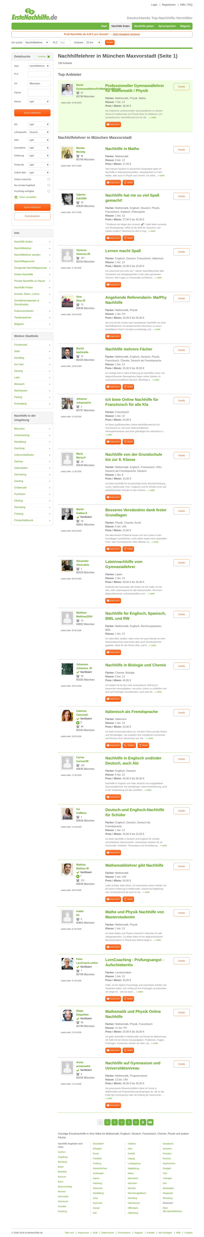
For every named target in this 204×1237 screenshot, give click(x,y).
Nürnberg (132, 1198)
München (19, 428)
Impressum (83, 1232)
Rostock (167, 1158)
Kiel (95, 1213)
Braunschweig (65, 1186)
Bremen (62, 1191)
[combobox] (39, 92)
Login (154, 4)
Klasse (17, 101)
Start (104, 26)
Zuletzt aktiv (20, 172)
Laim (17, 377)
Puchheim (20, 494)
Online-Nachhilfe (23, 274)
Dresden (62, 1206)
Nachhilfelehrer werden (27, 254)
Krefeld (131, 1153)
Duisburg (62, 1211)
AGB (95, 1232)
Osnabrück (168, 1143)
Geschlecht (19, 147)
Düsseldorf (98, 1143)
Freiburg (97, 1163)
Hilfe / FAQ (186, 4)
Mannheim (133, 1178)
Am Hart (19, 364)
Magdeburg (133, 1168)
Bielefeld (62, 1171)
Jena (95, 1198)
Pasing (18, 397)
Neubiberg (20, 441)
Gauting (18, 481)
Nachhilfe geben (144, 26)
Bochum (62, 1176)
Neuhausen (20, 390)
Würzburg (167, 1198)
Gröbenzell (20, 487)
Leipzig (131, 1158)
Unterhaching (21, 435)
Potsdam (167, 1153)
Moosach (19, 384)
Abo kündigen (165, 1232)
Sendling (19, 357)
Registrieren (169, 4)
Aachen (62, 1152)
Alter (16, 140)
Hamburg (97, 1183)
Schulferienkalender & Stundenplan (26, 302)
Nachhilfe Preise (23, 287)
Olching (18, 500)
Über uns (69, 1232)
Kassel (96, 1208)
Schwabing (20, 403)
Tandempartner (22, 317)
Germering (20, 474)
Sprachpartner (167, 26)
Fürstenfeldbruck (23, 520)
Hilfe (178, 1232)
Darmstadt (63, 1196)
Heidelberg (98, 1193)
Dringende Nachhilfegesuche (30, 267)
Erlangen (97, 1148)
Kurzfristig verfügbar (32, 191)
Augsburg (63, 1157)
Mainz (131, 1173)
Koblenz (132, 1143)
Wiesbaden (168, 1188)
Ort (15, 83)
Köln (130, 1148)
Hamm (96, 1178)
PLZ (55, 42)
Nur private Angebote (32, 185)
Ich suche (16, 42)
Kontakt (150, 1232)
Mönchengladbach (137, 1193)
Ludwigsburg (134, 1163)
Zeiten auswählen (25, 197)
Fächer (17, 92)
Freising (18, 513)
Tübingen (167, 1178)
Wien (165, 1208)
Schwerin (167, 1148)
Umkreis (78, 42)
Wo (16, 124)
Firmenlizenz (124, 1232)
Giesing (18, 371)
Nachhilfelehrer (22, 248)
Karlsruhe (97, 1203)
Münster (132, 1188)
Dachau (18, 461)
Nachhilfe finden (120, 26)
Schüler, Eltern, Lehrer (27, 294)
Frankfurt (97, 1158)
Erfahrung (19, 155)
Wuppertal (168, 1193)
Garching (19, 448)
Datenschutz (108, 1232)
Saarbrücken (169, 1163)
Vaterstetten (21, 468)
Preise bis (19, 164)
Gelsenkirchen (100, 1168)
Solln (17, 351)
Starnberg (19, 507)
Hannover (98, 1188)
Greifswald (98, 1173)
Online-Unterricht (32, 179)
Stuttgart (167, 1168)
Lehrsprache (20, 132)
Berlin (61, 1167)
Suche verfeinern (32, 113)
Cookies (188, 1232)
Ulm (165, 1183)
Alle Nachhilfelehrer (172, 1211)
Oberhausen (134, 1203)
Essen (96, 1153)
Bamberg (62, 1162)
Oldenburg (133, 1213)
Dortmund (63, 1201)
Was (16, 66)
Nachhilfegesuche (24, 261)
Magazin (185, 26)
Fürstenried (20, 344)
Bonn (60, 1181)
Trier (165, 1173)
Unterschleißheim (24, 455)
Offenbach (133, 1208)
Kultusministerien (24, 311)
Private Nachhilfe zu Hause (29, 281)
